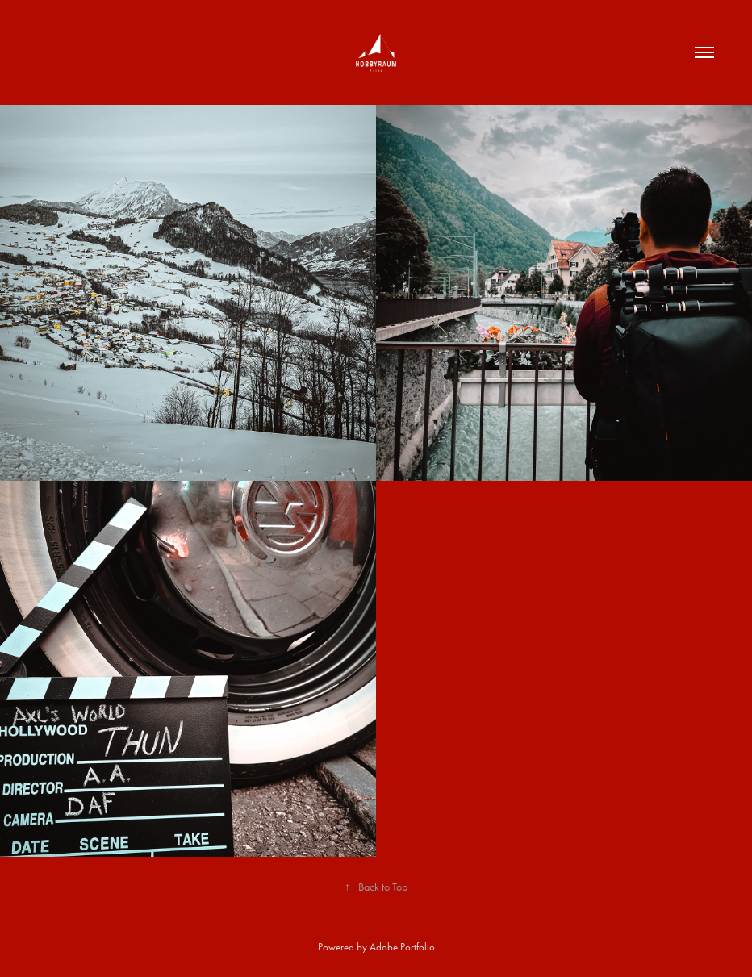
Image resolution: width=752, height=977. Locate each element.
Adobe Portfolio (402, 947)
